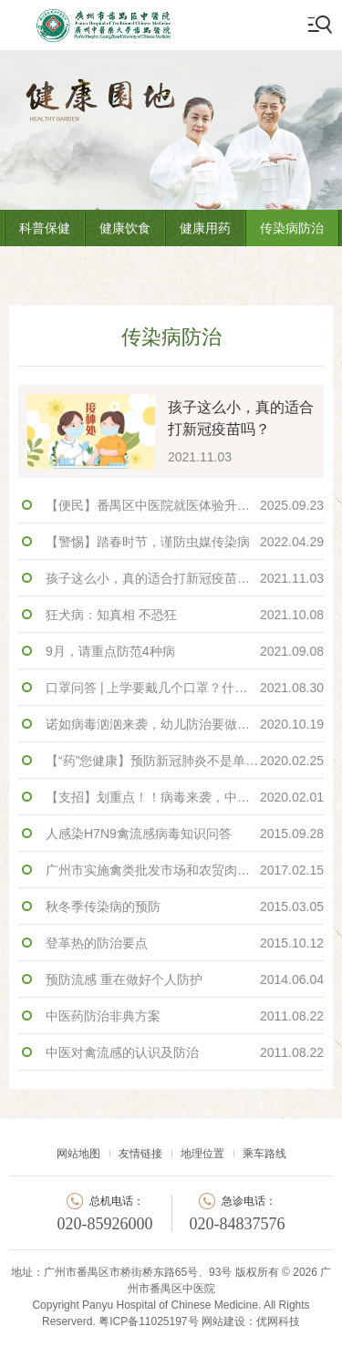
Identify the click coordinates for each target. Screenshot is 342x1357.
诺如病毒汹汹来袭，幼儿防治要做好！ (185, 724)
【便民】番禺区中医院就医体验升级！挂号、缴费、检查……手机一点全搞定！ (185, 505)
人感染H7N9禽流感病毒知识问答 (185, 833)
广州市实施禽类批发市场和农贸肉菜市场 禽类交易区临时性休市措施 (185, 870)
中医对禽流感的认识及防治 (185, 1052)
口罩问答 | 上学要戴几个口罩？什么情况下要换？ (185, 687)
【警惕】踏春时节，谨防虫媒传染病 (185, 541)
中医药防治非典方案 (185, 1016)
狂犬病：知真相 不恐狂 (185, 614)
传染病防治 (292, 228)
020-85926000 (105, 1224)
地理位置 (202, 1153)
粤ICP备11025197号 (148, 1321)
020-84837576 (237, 1224)
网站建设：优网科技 (251, 1321)
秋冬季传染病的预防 (185, 906)
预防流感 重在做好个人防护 (185, 979)
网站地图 (78, 1153)
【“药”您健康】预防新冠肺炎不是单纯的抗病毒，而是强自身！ (185, 760)
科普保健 (44, 228)
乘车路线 (264, 1153)
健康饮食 (124, 228)
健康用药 (205, 228)
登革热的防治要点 (185, 943)
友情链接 (140, 1153)
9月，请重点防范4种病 (185, 651)
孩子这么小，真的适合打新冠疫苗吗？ (185, 578)
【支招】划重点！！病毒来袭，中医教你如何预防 (185, 797)
